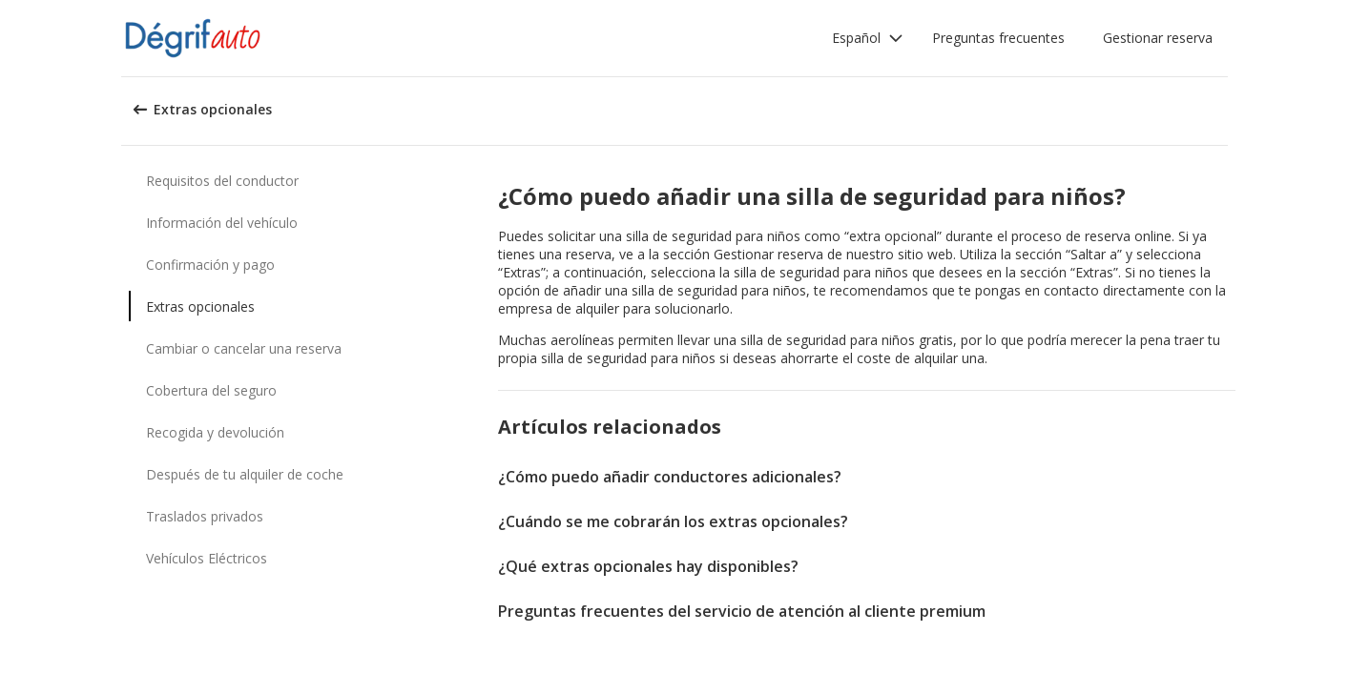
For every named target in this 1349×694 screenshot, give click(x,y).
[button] (868, 38)
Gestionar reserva (1158, 38)
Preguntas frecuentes (998, 38)
